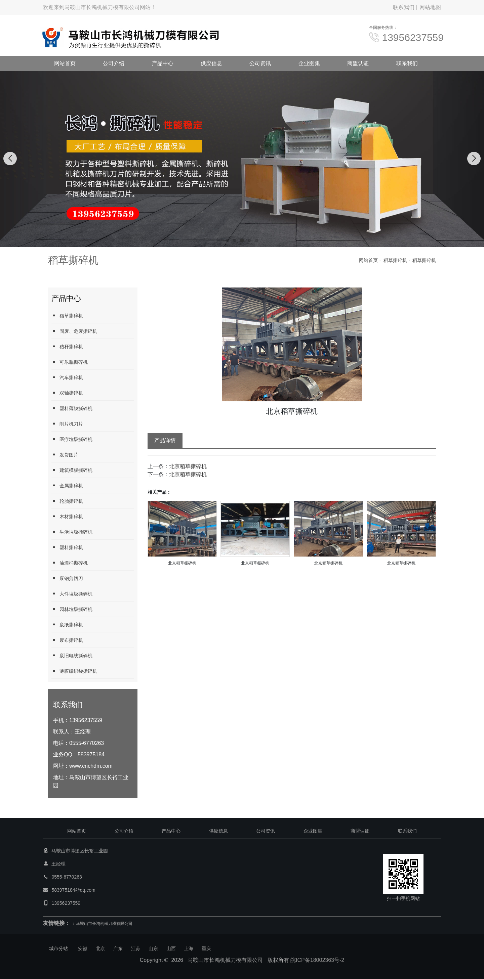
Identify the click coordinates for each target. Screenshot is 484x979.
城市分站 (58, 948)
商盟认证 (358, 63)
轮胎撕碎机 (67, 501)
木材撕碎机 (67, 516)
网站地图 (430, 7)
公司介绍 (113, 63)
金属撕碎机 (67, 485)
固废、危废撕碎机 (74, 331)
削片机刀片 (67, 424)
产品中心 (162, 63)
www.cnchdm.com (91, 766)
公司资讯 (260, 63)
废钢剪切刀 (67, 578)
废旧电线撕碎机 (71, 655)
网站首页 (65, 63)
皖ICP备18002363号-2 (317, 960)
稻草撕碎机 (395, 260)
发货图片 (64, 454)
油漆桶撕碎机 (69, 563)
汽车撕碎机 (67, 377)
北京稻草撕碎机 (188, 466)
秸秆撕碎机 (67, 346)
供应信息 (211, 63)
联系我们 (403, 7)
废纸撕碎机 (67, 624)
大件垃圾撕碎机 (71, 593)
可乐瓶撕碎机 (69, 362)
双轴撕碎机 (67, 393)
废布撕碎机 (67, 640)
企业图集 (309, 63)
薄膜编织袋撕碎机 (74, 671)
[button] (227, 240)
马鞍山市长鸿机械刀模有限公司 (104, 923)
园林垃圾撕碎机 (71, 609)
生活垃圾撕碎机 (71, 532)
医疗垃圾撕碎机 (71, 439)
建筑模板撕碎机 (71, 470)
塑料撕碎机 (67, 547)
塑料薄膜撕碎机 (71, 408)
